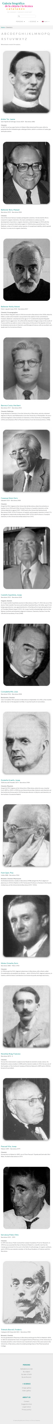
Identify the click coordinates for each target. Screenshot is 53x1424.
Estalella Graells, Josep (10, 780)
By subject (26, 1372)
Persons (20, 21)
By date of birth (26, 1374)
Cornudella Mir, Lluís (9, 692)
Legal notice (26, 1407)
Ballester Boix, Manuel (10, 210)
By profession (26, 1377)
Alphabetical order (26, 1369)
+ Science (33, 21)
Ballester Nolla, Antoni (10, 306)
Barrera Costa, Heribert (11, 405)
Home (3, 27)
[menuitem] (45, 21)
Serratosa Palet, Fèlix (10, 1235)
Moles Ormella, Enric (9, 963)
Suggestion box (26, 1404)
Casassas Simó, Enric (9, 498)
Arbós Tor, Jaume (8, 119)
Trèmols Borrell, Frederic (11, 1329)
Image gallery (26, 1388)
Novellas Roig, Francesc (11, 1054)
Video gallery (26, 1391)
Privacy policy (26, 1409)
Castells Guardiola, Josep (11, 595)
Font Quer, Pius (7, 873)
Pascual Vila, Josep (8, 1146)
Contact (26, 1401)
